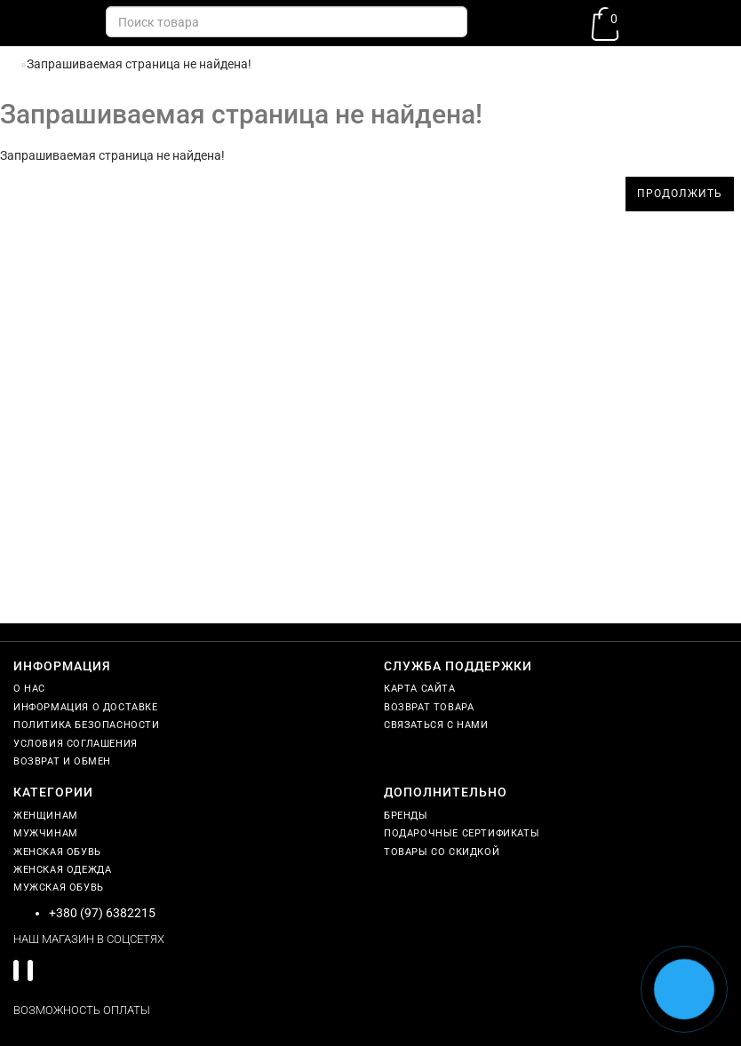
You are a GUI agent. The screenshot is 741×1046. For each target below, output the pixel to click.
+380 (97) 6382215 (102, 913)
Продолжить (679, 193)
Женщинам (45, 815)
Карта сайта (420, 688)
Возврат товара (429, 707)
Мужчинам (45, 833)
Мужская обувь (58, 887)
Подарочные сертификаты (461, 833)
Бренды (406, 815)
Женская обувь (57, 852)
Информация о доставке (85, 707)
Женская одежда (62, 870)
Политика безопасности (86, 725)
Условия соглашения (75, 743)
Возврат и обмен (62, 761)
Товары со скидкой (441, 852)
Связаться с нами (436, 725)
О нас (29, 688)
